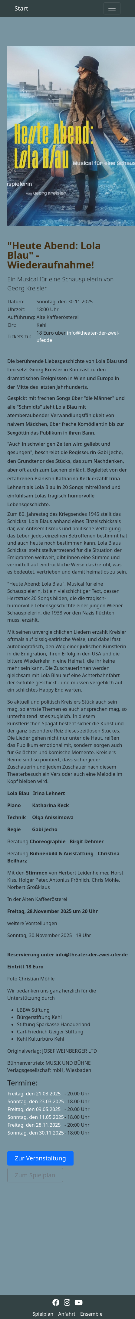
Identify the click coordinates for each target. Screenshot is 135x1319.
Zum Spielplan (35, 1175)
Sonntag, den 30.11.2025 (36, 1132)
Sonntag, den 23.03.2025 (36, 1101)
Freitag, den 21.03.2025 (34, 1093)
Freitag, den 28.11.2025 (34, 1125)
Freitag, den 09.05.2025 (34, 1109)
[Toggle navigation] (112, 8)
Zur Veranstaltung (40, 1158)
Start (21, 8)
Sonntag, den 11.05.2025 (36, 1117)
